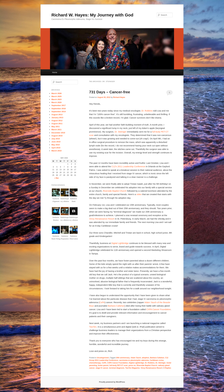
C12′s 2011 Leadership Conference (128, 166)
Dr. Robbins (147, 110)
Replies (167, 368)
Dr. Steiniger (120, 131)
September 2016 (58, 108)
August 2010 (56, 136)
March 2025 (56, 96)
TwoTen (93, 327)
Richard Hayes (119, 97)
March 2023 (56, 99)
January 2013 (57, 117)
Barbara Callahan (116, 306)
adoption (145, 358)
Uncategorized (103, 358)
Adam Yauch (136, 358)
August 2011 (56, 123)
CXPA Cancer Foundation (158, 309)
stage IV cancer (102, 368)
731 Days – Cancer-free (109, 92)
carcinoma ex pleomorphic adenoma (134, 360)
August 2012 (56, 120)
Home (54, 72)
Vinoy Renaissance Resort (101, 219)
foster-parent (103, 365)
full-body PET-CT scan (118, 365)
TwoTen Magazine (132, 368)
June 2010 (55, 142)
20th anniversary (123, 358)
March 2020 (56, 102)
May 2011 (55, 126)
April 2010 (55, 148)
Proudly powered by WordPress (112, 382)
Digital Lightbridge (120, 243)
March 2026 (56, 93)
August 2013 (56, 114)
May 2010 (55, 145)
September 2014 (58, 111)
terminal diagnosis (116, 368)
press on (132, 365)
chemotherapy (95, 363)
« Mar (56, 178)
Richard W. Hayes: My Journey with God (92, 15)
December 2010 (58, 133)
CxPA (102, 302)
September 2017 (58, 105)
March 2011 (56, 129)
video (139, 194)
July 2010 (55, 139)
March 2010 (56, 151)
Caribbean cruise (157, 360)
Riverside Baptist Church (114, 191)
